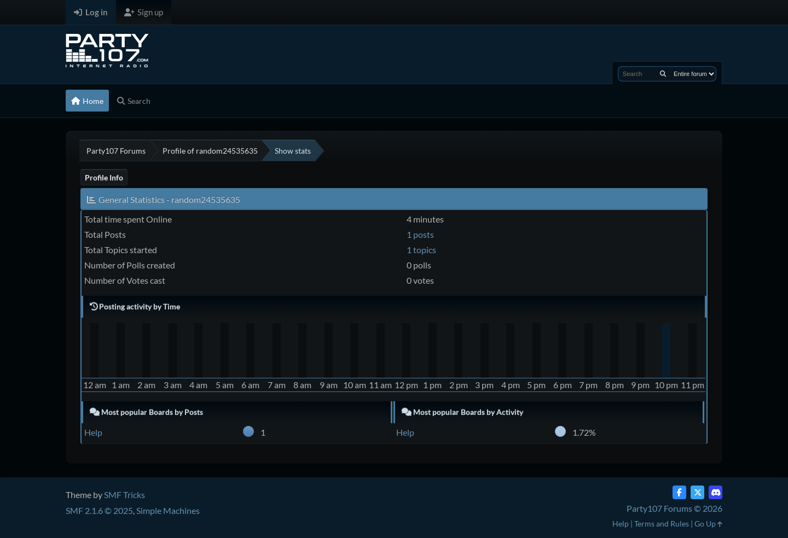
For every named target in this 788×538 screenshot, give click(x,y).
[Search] (662, 73)
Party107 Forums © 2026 (674, 508)
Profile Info (104, 177)
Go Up (708, 523)
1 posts (420, 234)
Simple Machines (168, 510)
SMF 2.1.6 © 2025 (99, 510)
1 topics (421, 249)
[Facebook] (679, 492)
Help (93, 432)
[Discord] (715, 492)
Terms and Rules (661, 523)
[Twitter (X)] (697, 492)
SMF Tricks (124, 494)
